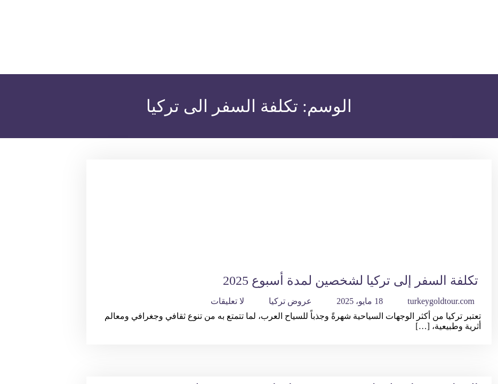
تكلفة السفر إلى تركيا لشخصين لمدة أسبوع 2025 (350, 280)
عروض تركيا (290, 301)
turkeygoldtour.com (441, 301)
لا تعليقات (227, 301)
